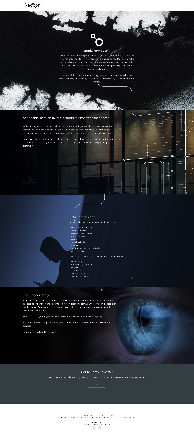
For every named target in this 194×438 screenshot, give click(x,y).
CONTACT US (97, 384)
